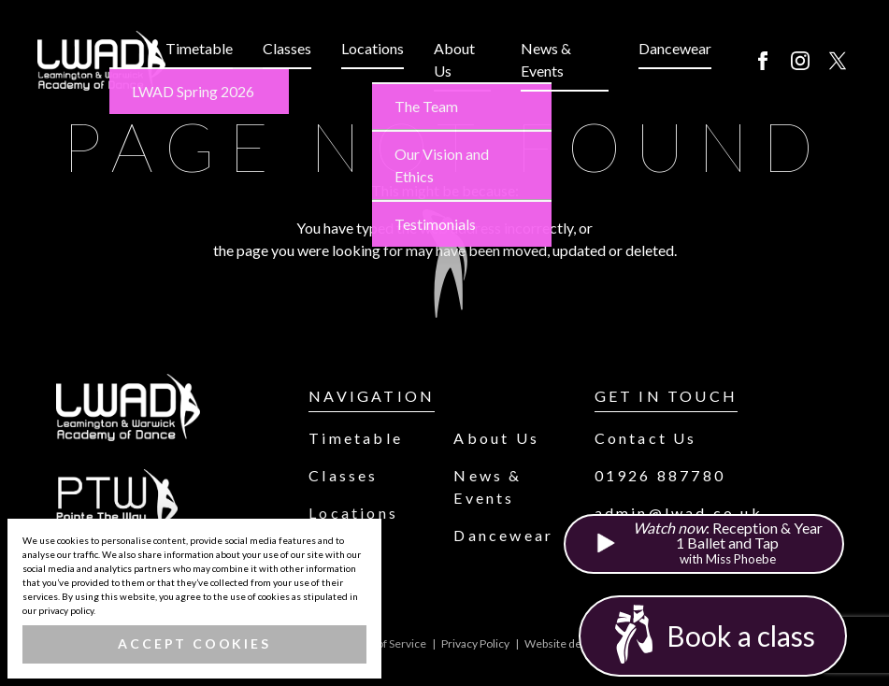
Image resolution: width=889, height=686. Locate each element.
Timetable (199, 48)
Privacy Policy (475, 643)
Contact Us (646, 438)
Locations (372, 48)
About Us (454, 59)
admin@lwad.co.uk (679, 513)
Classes (287, 48)
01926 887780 (660, 475)
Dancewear (674, 48)
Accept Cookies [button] (194, 643)
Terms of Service (384, 643)
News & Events (546, 59)
